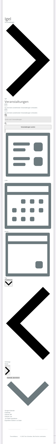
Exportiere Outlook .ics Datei (13, 420)
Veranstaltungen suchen (28, 127)
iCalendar (7, 412)
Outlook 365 (8, 414)
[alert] (28, 106)
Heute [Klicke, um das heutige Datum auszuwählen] (6, 364)
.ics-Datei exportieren (11, 418)
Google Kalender (10, 410)
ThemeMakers (14, 436)
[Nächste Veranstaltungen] (7, 370)
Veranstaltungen (9, 22)
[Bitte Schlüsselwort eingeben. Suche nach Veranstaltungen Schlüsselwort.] (28, 119)
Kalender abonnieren (13, 378)
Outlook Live (8, 416)
